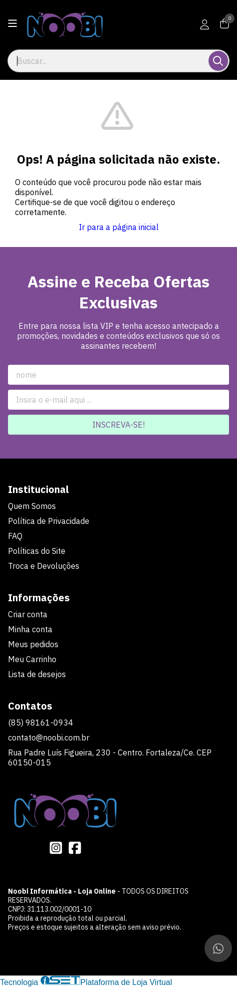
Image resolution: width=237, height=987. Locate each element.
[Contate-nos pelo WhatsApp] (218, 948)
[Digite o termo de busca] (109, 61)
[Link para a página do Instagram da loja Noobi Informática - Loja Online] (56, 848)
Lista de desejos (37, 674)
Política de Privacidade (48, 521)
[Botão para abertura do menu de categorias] (12, 23)
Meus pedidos (33, 644)
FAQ (15, 536)
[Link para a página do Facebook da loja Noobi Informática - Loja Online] (75, 848)
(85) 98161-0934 (40, 723)
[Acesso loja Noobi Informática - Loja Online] (205, 24)
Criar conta (27, 614)
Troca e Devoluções (43, 566)
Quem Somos (32, 506)
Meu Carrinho (32, 659)
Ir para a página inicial (119, 227)
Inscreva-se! (118, 425)
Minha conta (30, 629)
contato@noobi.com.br (48, 737)
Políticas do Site (36, 551)
